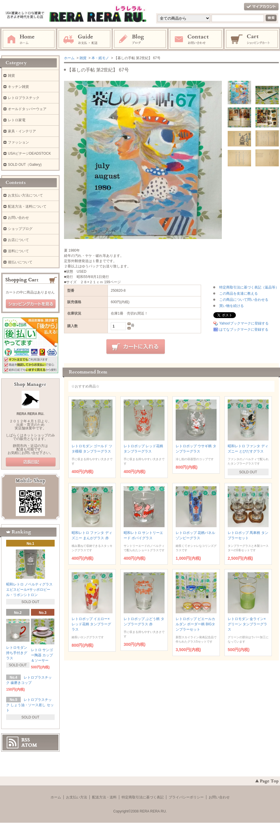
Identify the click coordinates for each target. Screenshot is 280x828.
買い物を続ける (231, 306)
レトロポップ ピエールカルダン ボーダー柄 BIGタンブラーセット (195, 624)
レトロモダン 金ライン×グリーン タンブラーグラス (247, 624)
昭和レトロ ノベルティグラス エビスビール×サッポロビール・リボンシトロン (29, 589)
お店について (18, 240)
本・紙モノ (100, 58)
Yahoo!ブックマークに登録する (244, 323)
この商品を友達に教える (238, 293)
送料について (18, 251)
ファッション (18, 142)
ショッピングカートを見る (31, 304)
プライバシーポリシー (186, 797)
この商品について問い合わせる (243, 300)
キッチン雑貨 (18, 87)
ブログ (140, 39)
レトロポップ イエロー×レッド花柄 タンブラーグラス (91, 624)
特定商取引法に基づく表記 (143, 797)
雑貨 (83, 58)
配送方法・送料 (104, 797)
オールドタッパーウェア (27, 109)
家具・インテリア (22, 131)
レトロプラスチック (23, 98)
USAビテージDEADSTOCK (29, 153)
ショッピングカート (252, 39)
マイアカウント (261, 7)
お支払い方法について (25, 195)
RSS (25, 740)
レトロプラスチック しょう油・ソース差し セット (30, 705)
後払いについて (20, 262)
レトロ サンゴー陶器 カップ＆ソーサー (42, 655)
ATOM (29, 745)
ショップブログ (20, 229)
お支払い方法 (76, 797)
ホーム (28, 39)
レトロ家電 (16, 120)
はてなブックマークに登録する (243, 329)
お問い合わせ (196, 39)
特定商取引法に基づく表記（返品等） (249, 287)
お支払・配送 (84, 39)
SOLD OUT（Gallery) (25, 165)
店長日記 (31, 462)
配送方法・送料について (27, 206)
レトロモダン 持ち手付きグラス (16, 653)
